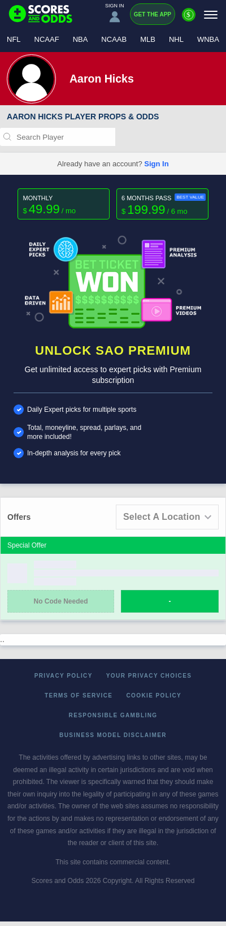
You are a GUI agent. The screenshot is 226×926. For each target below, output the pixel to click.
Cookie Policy (153, 695)
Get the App (152, 14)
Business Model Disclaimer (113, 735)
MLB (147, 39)
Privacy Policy (63, 676)
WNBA (208, 39)
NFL (14, 39)
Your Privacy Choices (149, 676)
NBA (80, 39)
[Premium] (189, 19)
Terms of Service (79, 695)
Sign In (156, 164)
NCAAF (46, 39)
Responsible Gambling (113, 715)
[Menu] (210, 14)
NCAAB (114, 39)
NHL (176, 39)
